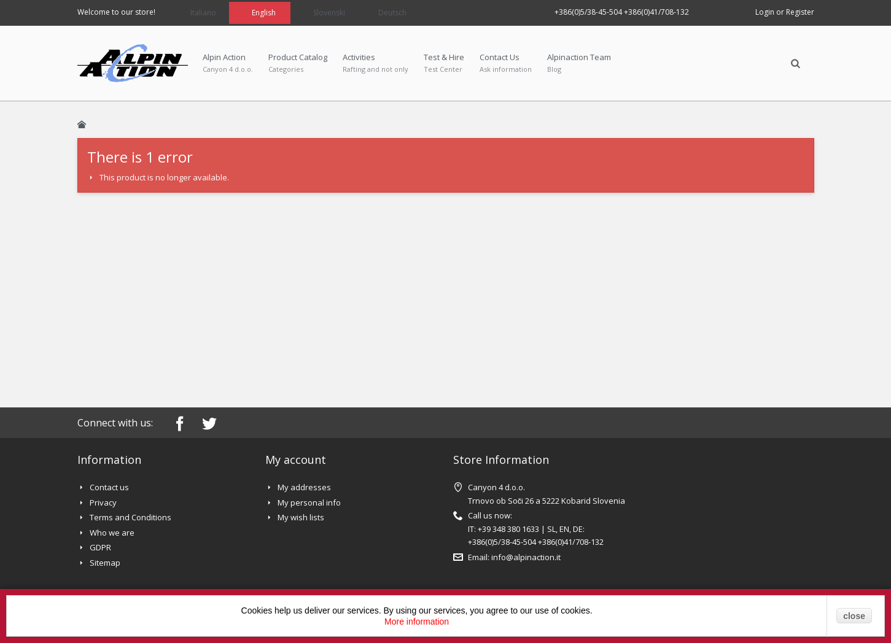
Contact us (109, 487)
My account (295, 459)
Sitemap (105, 562)
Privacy (103, 502)
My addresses (304, 487)
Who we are (112, 532)
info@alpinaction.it (526, 557)
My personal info (309, 502)
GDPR (100, 547)
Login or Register (784, 12)
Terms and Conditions (130, 517)
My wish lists (301, 517)
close (854, 616)
